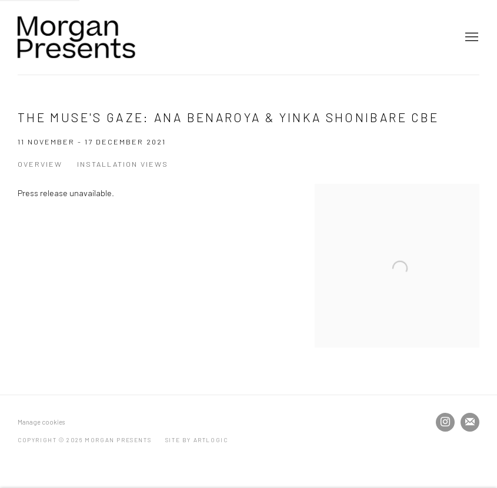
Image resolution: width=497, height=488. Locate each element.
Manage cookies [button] (41, 422)
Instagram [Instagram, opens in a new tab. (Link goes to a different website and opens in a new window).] (445, 422)
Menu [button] (470, 37)
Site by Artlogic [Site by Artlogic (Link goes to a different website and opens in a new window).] (196, 439)
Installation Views (122, 164)
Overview (40, 164)
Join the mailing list (470, 422)
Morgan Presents (76, 37)
